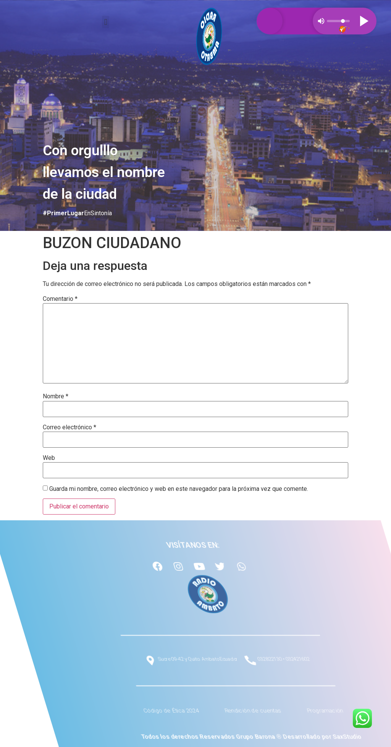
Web (49, 458)
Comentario (60, 299)
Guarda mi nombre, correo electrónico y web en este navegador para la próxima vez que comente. (178, 489)
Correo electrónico (69, 427)
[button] (105, 22)
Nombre (55, 396)
